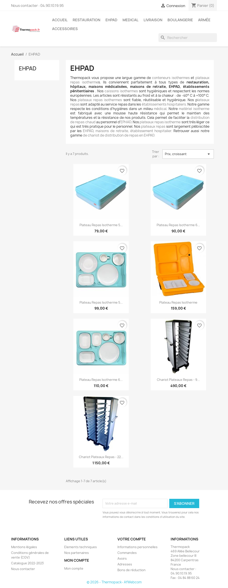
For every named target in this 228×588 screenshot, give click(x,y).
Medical (130, 19)
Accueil (60, 19)
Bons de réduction (131, 570)
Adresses (124, 564)
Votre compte (131, 539)
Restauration (86, 19)
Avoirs (122, 558)
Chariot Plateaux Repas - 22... (101, 457)
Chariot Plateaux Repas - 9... (178, 380)
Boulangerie (180, 19)
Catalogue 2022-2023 (27, 563)
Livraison (153, 19)
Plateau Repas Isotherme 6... (178, 225)
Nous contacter (23, 569)
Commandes (127, 553)
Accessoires (65, 28)
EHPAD (111, 19)
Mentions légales (24, 547)
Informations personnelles (137, 547)
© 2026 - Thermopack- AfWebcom (114, 582)
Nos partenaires (76, 553)
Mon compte (73, 568)
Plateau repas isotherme (178, 302)
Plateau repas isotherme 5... (101, 302)
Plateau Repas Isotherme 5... (101, 225)
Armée (204, 19)
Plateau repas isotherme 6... (101, 380)
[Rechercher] (187, 37)
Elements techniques (80, 547)
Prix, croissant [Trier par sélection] (188, 154)
